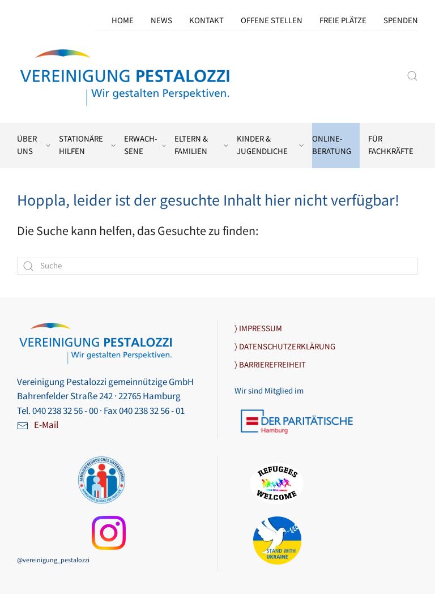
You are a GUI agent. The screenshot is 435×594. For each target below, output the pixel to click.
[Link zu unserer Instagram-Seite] (109, 533)
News (161, 20)
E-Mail (46, 425)
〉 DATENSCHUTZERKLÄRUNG (284, 346)
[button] (412, 76)
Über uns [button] (33, 145)
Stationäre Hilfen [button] (87, 145)
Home (123, 20)
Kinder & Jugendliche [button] (270, 145)
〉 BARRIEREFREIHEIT (270, 365)
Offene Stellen (271, 20)
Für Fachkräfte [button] (390, 145)
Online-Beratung (331, 145)
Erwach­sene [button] (145, 145)
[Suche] (217, 266)
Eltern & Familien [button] (201, 145)
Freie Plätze (342, 20)
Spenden (400, 20)
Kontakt (206, 20)
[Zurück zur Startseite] (125, 75)
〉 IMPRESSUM (258, 328)
